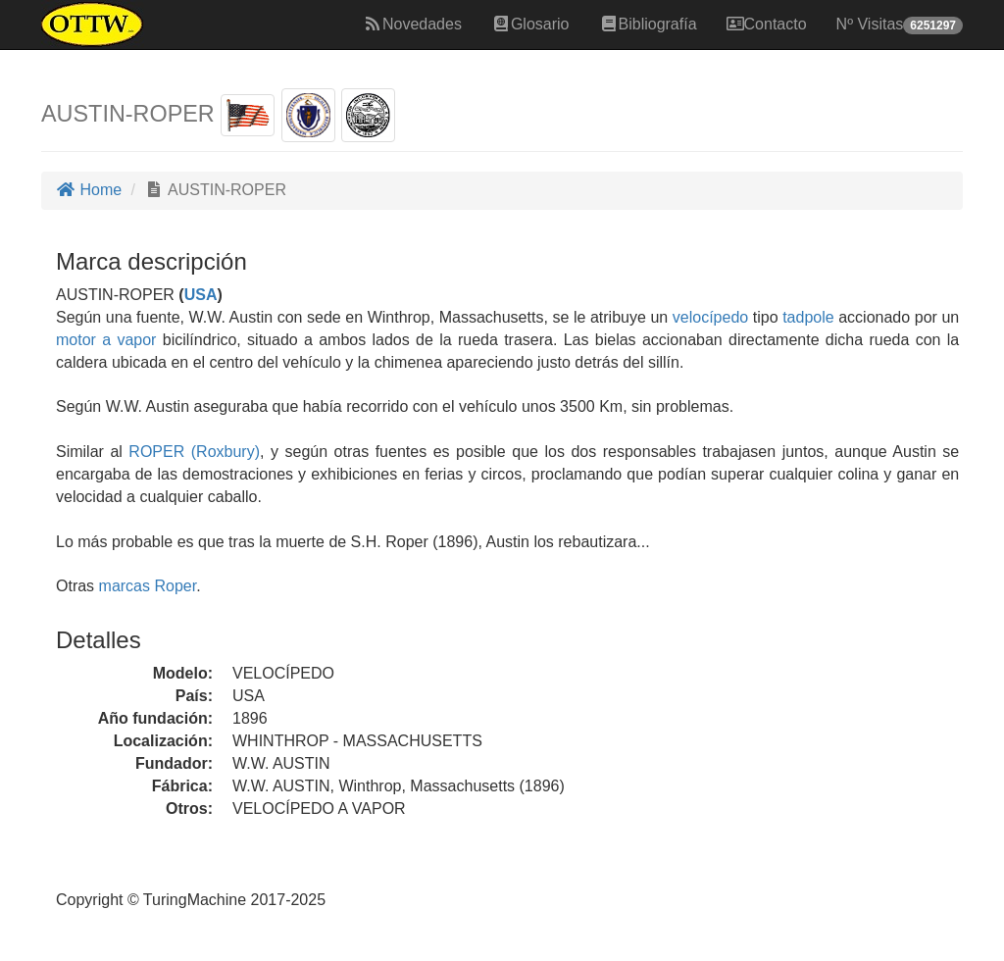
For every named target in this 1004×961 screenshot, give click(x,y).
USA (201, 294)
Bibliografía (648, 24)
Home (89, 189)
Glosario (530, 24)
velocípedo (710, 317)
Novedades (412, 24)
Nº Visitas (899, 25)
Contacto (767, 24)
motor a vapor (106, 339)
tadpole (808, 317)
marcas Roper (148, 586)
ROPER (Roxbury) (191, 451)
